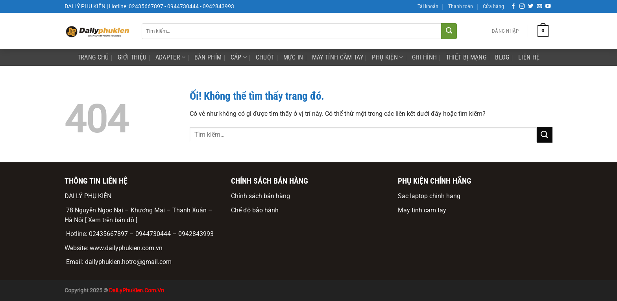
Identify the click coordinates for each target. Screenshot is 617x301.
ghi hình (424, 57)
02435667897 (108, 234)
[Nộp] (449, 31)
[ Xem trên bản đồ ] (111, 220)
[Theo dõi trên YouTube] (548, 6)
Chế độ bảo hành (255, 210)
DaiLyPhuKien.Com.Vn (136, 290)
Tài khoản (427, 6)
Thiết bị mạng (466, 57)
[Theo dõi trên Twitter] (531, 6)
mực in (293, 57)
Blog (502, 57)
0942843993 (196, 234)
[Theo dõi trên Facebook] (513, 6)
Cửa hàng (493, 6)
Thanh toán (460, 6)
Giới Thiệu (132, 57)
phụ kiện (387, 57)
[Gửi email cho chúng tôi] (539, 6)
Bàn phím (208, 57)
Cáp (239, 57)
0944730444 (153, 234)
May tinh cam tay (422, 210)
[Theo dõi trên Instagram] (522, 6)
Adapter (170, 57)
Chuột (265, 57)
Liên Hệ (528, 57)
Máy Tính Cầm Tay (337, 57)
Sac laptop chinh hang (429, 196)
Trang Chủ (93, 57)
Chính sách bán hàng (260, 196)
